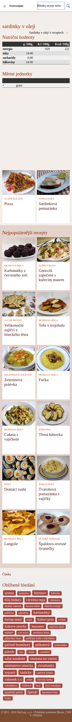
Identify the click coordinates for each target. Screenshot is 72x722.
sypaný (10, 672)
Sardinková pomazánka (48, 205)
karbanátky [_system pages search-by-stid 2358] (41, 612)
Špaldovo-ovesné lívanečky (52, 546)
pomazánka (61, 645)
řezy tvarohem (53, 685)
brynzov (40, 593)
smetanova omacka (19, 665)
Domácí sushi (15, 489)
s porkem (45, 652)
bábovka (55, 593)
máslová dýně (56, 626)
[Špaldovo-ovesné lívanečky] (53, 522)
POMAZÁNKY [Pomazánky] (47, 198)
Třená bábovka (51, 434)
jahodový (23, 612)
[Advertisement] (36, 132)
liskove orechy (15, 626)
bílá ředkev (13, 600)
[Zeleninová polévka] (18, 358)
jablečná (9, 612)
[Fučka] (53, 358)
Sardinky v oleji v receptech (49, 32)
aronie (9, 593)
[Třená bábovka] (53, 413)
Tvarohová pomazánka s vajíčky (49, 494)
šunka (8, 698)
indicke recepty (53, 606)
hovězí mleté (33, 606)
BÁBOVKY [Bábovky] (45, 429)
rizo (21, 652)
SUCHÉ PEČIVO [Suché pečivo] (13, 320)
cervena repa (35, 600)
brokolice (24, 593)
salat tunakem (15, 659)
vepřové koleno (45, 672)
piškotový (42, 645)
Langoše (11, 544)
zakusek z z (13, 679)
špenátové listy (50, 692)
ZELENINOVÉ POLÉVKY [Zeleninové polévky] (18, 374)
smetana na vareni (43, 659)
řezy (38, 685)
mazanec (37, 626)
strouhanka (46, 665)
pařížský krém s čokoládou (40, 638)
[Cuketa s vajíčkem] (18, 413)
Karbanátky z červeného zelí (15, 272)
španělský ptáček (14, 692)
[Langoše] (18, 522)
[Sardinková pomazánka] (53, 182)
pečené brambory (17, 645)
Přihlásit (37, 715)
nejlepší (9, 632)
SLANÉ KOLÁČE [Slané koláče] (13, 198)
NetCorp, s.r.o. (24, 712)
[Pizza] (18, 182)
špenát (32, 692)
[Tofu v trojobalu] (53, 303)
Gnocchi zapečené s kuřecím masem (51, 275)
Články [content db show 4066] (6, 574)
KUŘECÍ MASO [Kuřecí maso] (47, 265)
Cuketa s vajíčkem (11, 436)
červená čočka (44, 679)
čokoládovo (11, 685)
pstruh (9, 652)
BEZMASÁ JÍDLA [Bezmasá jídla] (13, 265)
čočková (26, 685)
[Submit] (68, 5)
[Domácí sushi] (18, 467)
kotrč (29, 619)
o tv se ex (23, 632)
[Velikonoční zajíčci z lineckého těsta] (18, 303)
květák (62, 619)
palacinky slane (13, 638)
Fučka (44, 380)
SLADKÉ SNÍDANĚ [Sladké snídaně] (49, 538)
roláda (31, 652)
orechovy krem (41, 632)
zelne (29, 679)
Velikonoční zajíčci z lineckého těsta (16, 330)
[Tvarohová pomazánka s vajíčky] (53, 467)
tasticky (26, 672)
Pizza (8, 203)
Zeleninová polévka (13, 382)
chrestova (55, 600)
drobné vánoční (13, 606)
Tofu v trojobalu (52, 325)
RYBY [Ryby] (7, 484)
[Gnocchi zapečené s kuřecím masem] (53, 249)
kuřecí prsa (45, 619)
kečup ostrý (13, 619)
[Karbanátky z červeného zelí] (18, 249)
